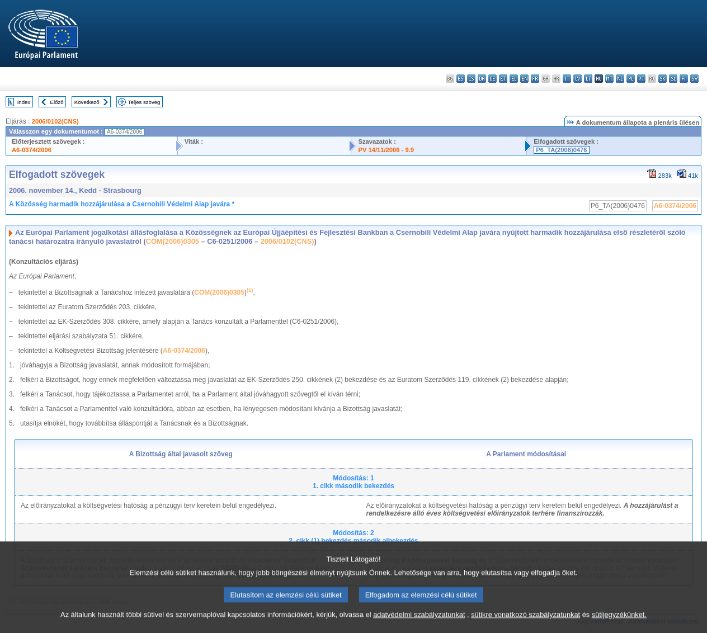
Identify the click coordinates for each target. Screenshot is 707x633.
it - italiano (567, 78)
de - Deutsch (492, 78)
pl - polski (630, 78)
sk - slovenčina (662, 78)
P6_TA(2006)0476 (561, 150)
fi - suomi (684, 78)
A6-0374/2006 (31, 150)
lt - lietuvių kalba (588, 78)
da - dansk (482, 78)
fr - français (535, 78)
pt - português (641, 78)
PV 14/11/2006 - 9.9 (386, 150)
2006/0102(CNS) (55, 121)
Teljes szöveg (144, 102)
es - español (460, 78)
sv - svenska (694, 78)
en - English (524, 78)
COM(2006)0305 (172, 241)
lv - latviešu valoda (577, 78)
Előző (57, 102)
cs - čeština (471, 78)
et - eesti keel (503, 78)
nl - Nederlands (620, 78)
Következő (87, 102)
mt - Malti (609, 78)
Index (23, 102)
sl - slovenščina (673, 78)
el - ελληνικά (514, 78)
